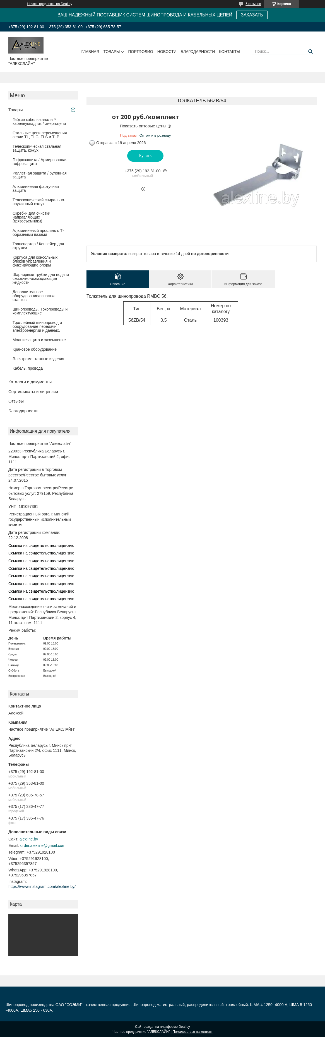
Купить (145, 155)
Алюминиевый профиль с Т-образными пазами (38, 232)
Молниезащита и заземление (39, 340)
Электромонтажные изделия (38, 359)
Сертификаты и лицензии (33, 391)
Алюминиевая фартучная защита (36, 188)
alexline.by (29, 839)
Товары (111, 51)
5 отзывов (253, 4)
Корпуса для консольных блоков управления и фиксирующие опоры (35, 261)
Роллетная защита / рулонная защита (40, 175)
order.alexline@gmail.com (42, 845)
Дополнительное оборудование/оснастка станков (34, 296)
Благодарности (198, 51)
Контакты (229, 51)
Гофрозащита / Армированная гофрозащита (40, 162)
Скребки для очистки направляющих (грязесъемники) (31, 217)
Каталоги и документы (30, 381)
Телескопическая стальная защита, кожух (37, 148)
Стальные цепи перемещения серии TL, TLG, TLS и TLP (40, 135)
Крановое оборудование (35, 349)
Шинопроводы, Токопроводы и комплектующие (40, 311)
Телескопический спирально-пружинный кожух (39, 202)
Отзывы (16, 401)
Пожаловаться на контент (193, 1032)
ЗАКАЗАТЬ (252, 15)
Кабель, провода (28, 368)
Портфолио (140, 51)
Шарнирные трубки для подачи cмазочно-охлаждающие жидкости (41, 278)
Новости (167, 51)
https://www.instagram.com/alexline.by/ (42, 886)
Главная (90, 51)
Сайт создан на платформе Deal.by (162, 1027)
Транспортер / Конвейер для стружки (38, 246)
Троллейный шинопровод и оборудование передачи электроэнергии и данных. (37, 326)
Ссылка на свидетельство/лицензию (41, 545)
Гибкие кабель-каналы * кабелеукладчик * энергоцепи (39, 121)
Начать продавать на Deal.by (49, 4)
